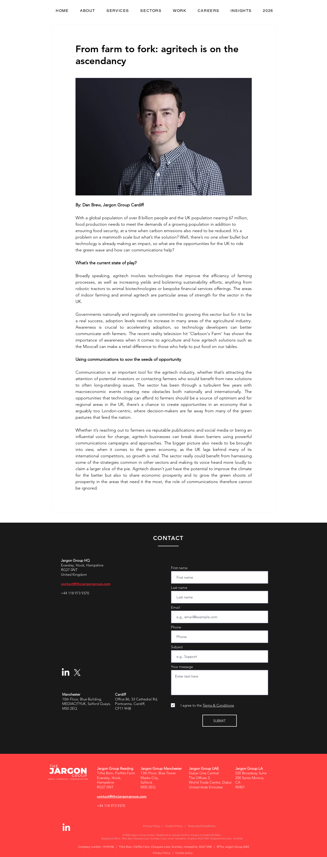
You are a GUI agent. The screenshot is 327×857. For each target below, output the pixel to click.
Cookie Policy (174, 826)
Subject (177, 647)
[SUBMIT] (219, 721)
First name (179, 568)
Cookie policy (184, 853)
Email (175, 607)
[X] (77, 672)
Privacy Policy (151, 826)
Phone (176, 627)
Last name (179, 587)
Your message (182, 666)
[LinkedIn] (65, 672)
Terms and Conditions (201, 826)
